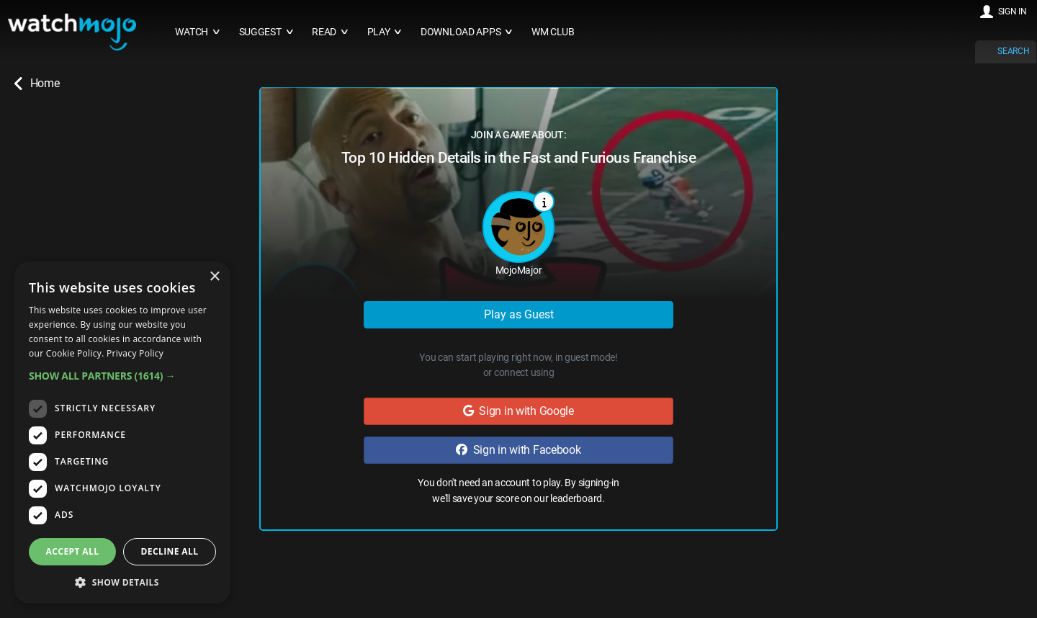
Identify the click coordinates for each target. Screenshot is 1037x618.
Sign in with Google (518, 411)
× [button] (214, 277)
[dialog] (122, 432)
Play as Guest (519, 314)
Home (37, 83)
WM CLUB (553, 32)
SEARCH (1013, 51)
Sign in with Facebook (518, 450)
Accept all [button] (72, 551)
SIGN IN (1012, 11)
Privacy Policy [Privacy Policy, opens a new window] (135, 353)
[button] (122, 375)
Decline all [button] (170, 551)
